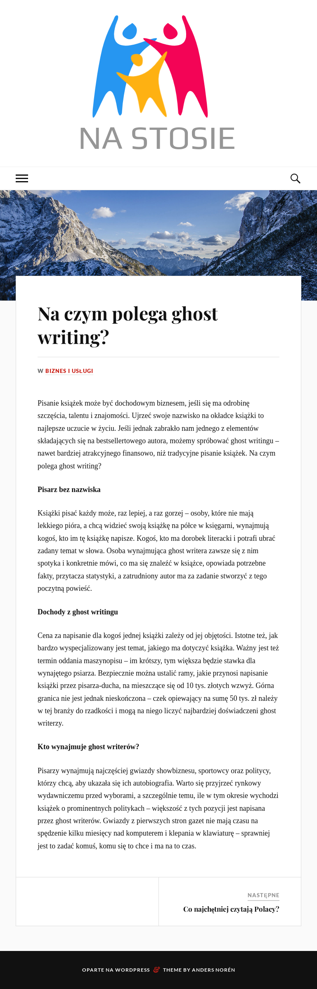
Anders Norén (213, 970)
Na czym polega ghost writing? (128, 325)
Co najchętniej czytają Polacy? (231, 908)
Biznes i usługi (69, 371)
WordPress (132, 970)
